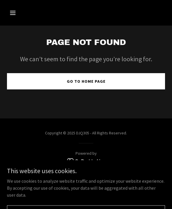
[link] (86, 160)
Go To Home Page (86, 81)
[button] (25, 13)
